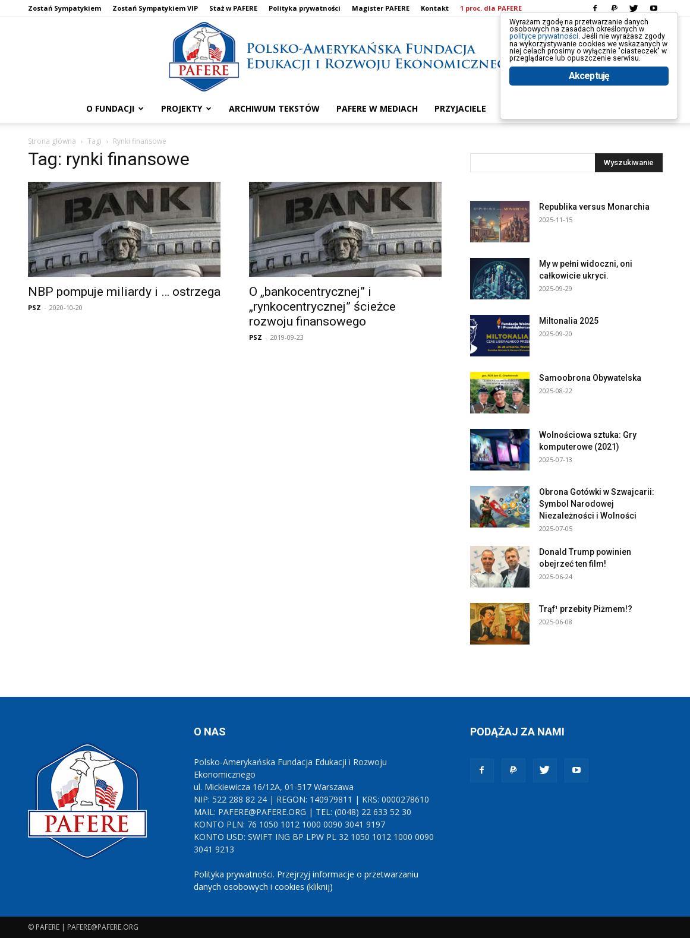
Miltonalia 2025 (568, 321)
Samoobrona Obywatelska (590, 378)
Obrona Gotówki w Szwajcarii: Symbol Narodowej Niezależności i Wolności (596, 503)
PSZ (34, 307)
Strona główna (52, 141)
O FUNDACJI (115, 108)
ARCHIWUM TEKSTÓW (274, 108)
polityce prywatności (560, 48)
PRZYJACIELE (460, 108)
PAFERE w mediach (377, 108)
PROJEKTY (186, 108)
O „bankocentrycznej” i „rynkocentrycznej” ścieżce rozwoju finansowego (322, 307)
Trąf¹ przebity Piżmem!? (585, 609)
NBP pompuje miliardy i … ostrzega (124, 292)
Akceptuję (589, 123)
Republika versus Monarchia (594, 206)
